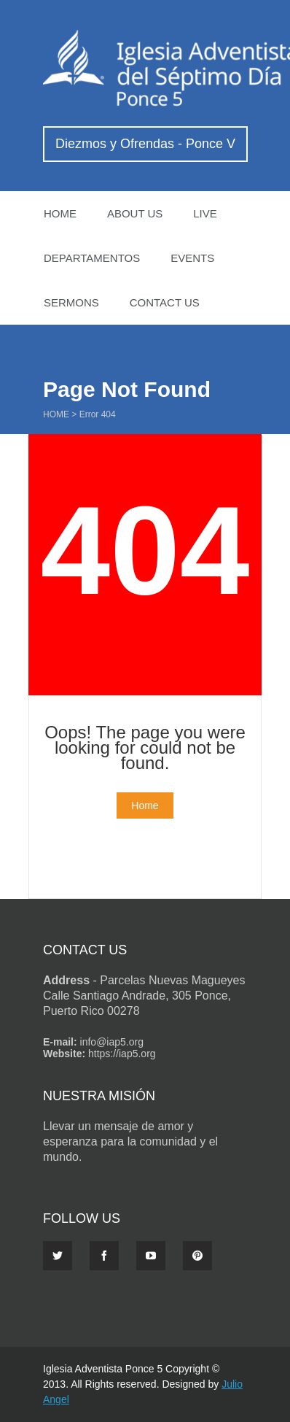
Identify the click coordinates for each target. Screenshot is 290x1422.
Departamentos (92, 258)
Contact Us (165, 302)
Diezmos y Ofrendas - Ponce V (145, 143)
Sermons (71, 302)
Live (205, 213)
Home (60, 213)
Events (192, 258)
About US (134, 213)
